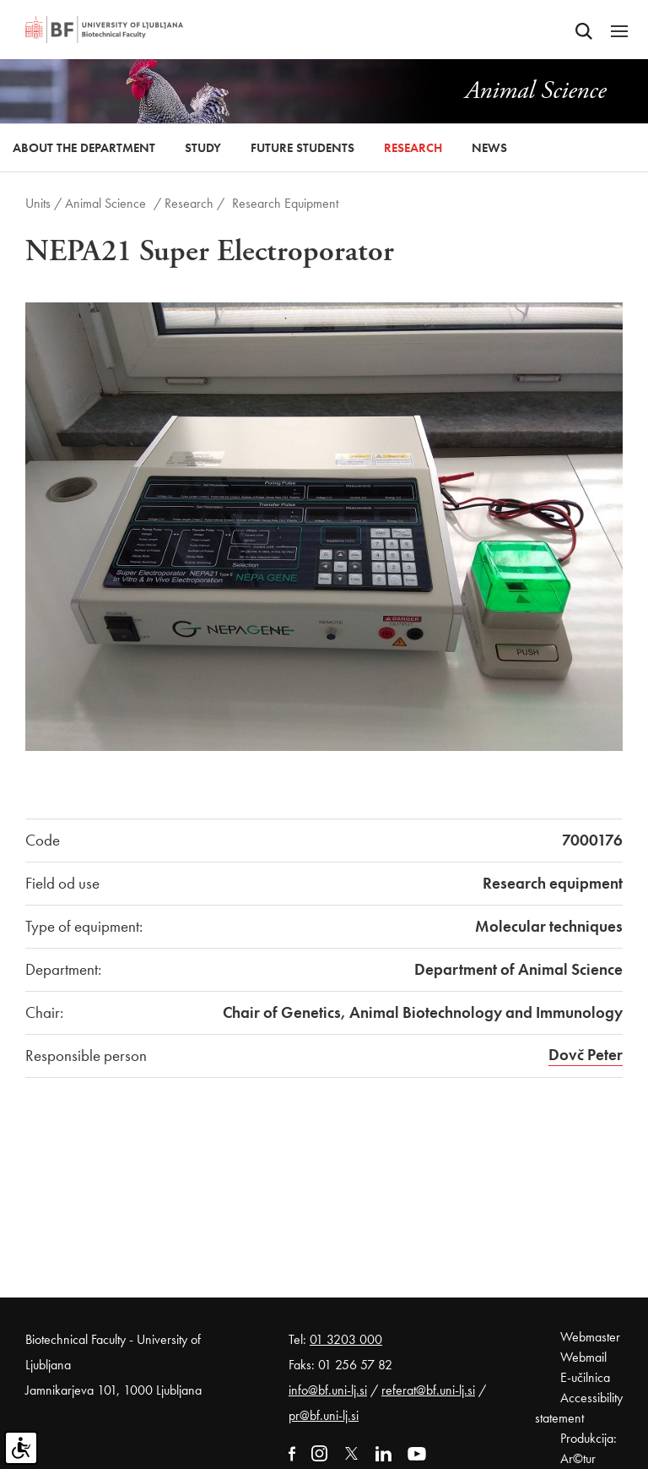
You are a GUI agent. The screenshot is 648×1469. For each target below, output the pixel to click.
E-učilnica (585, 1377)
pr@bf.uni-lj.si (324, 1415)
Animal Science (105, 203)
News (489, 147)
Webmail (583, 1357)
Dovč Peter (585, 1054)
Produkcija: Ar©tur (588, 1448)
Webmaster (590, 1337)
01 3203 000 (346, 1339)
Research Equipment (285, 203)
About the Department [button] (84, 147)
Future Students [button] (302, 147)
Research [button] (413, 147)
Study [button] (203, 147)
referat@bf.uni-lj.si (428, 1390)
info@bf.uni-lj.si (328, 1390)
